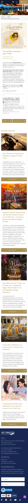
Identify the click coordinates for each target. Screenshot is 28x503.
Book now (24, 2)
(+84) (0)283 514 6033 (14, 102)
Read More (12, 179)
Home (2, 17)
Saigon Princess (14, 104)
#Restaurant (6, 113)
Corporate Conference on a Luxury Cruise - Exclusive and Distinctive (13, 347)
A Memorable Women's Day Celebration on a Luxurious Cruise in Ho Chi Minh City (12, 406)
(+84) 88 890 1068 (12, 451)
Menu (5, 121)
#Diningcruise (16, 111)
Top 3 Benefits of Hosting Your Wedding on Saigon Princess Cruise (13, 156)
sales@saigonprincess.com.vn (16, 105)
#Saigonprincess (7, 111)
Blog (9, 17)
